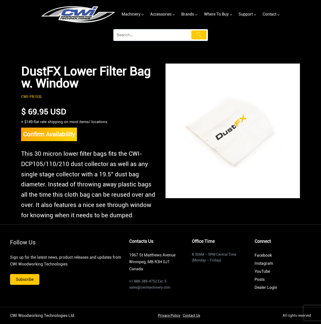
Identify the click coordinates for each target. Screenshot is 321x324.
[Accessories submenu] (174, 14)
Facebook (263, 255)
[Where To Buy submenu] (231, 14)
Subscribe (25, 279)
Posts (260, 279)
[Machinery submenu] (142, 14)
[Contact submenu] (278, 14)
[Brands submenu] (196, 14)
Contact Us (191, 315)
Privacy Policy (169, 315)
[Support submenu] (255, 14)
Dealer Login (266, 287)
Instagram (264, 263)
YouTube (262, 271)
